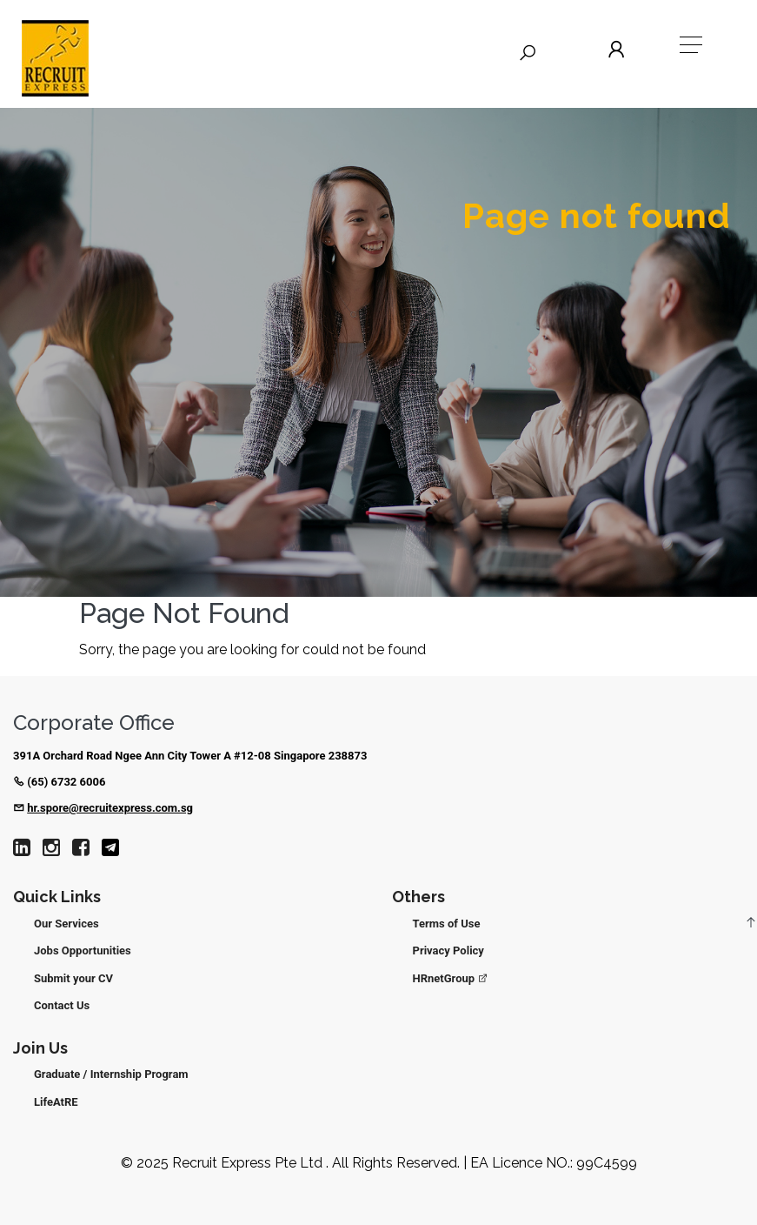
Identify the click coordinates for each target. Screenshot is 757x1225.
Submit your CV (73, 978)
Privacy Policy (448, 950)
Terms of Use (447, 923)
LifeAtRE (56, 1101)
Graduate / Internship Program (111, 1074)
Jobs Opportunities (82, 950)
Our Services (66, 923)
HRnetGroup (451, 978)
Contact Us (62, 1005)
